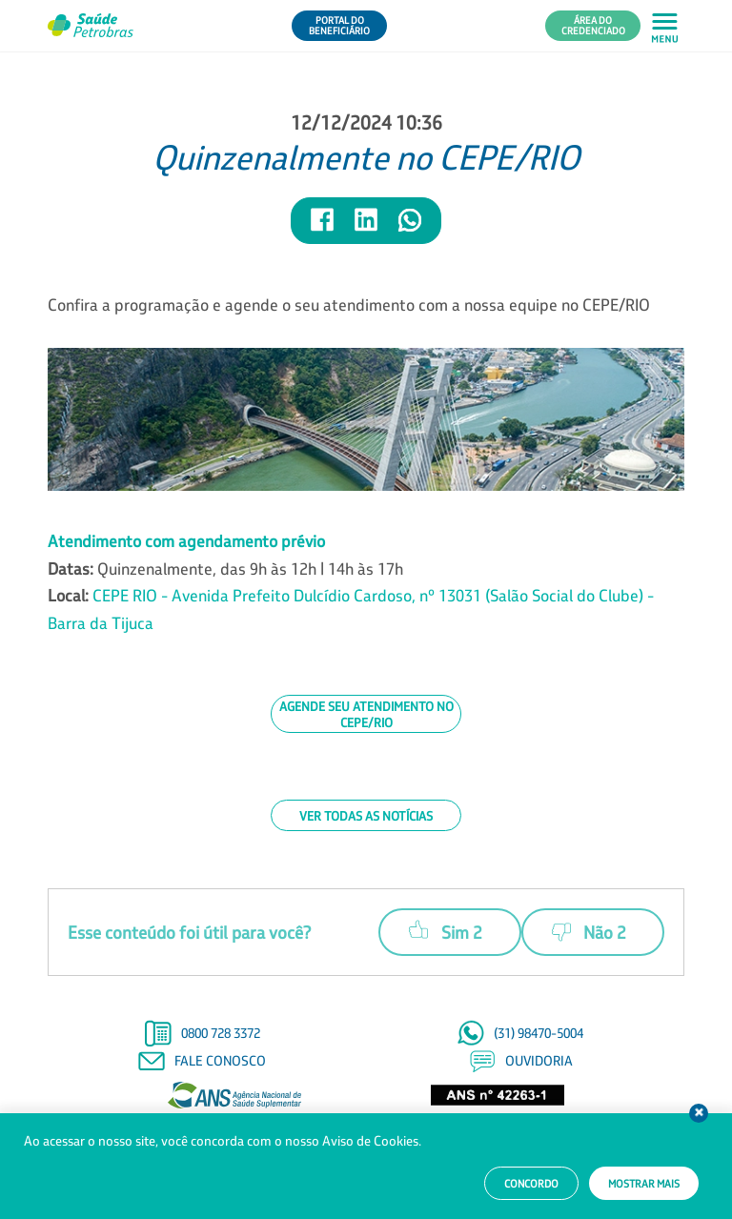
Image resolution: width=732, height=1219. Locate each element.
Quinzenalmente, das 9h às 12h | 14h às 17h (351, 582)
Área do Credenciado (593, 25)
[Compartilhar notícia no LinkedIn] (367, 228)
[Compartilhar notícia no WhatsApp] (409, 228)
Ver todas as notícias (366, 815)
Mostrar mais (644, 1183)
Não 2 (589, 932)
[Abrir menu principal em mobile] (664, 26)
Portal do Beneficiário (339, 25)
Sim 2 (445, 929)
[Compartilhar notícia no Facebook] (323, 228)
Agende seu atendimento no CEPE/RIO (366, 714)
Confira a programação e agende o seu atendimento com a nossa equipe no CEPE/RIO (349, 304)
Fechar (698, 1113)
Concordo (531, 1183)
